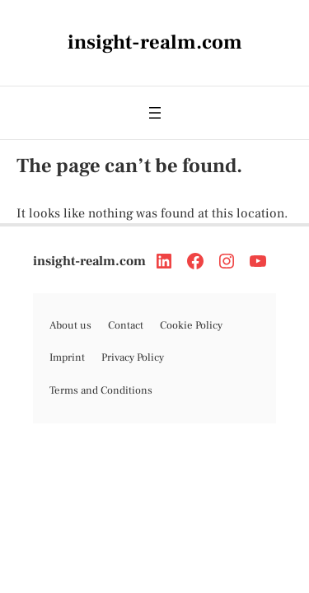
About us (70, 325)
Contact (125, 325)
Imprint (67, 357)
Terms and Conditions (100, 390)
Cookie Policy (191, 325)
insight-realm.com (89, 261)
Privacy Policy (132, 357)
